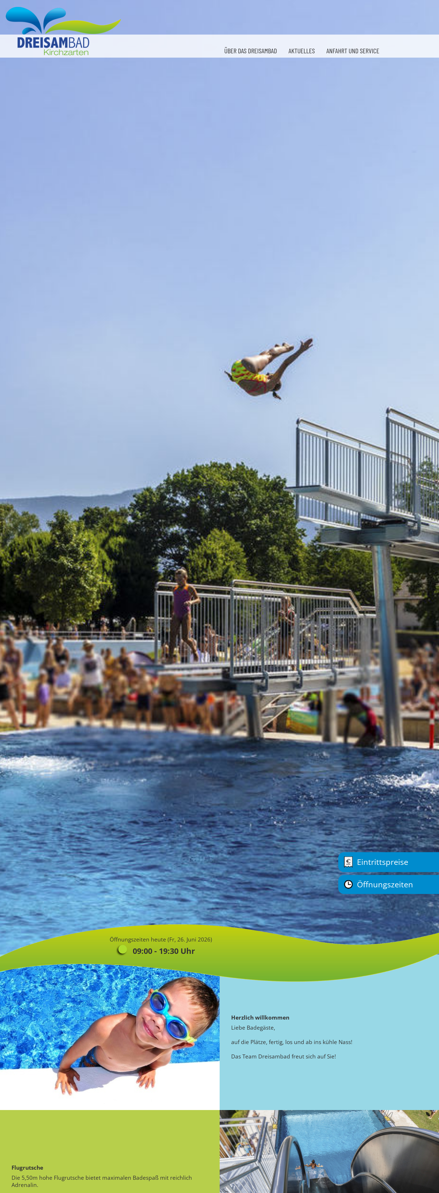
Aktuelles (301, 50)
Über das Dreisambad (250, 50)
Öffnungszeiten (378, 884)
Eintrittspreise (376, 862)
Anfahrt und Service (352, 50)
